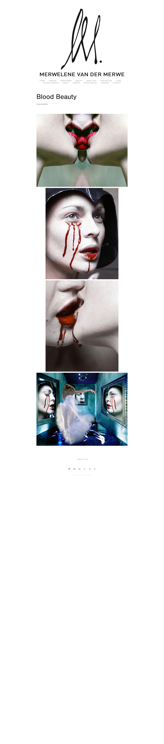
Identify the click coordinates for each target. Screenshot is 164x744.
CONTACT (117, 83)
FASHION (52, 81)
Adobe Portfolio (86, 475)
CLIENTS (76, 83)
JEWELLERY (91, 81)
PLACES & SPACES (51, 83)
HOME (42, 81)
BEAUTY (79, 81)
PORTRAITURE (106, 81)
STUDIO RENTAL (90, 83)
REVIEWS (105, 83)
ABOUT (66, 83)
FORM (118, 81)
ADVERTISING (66, 81)
